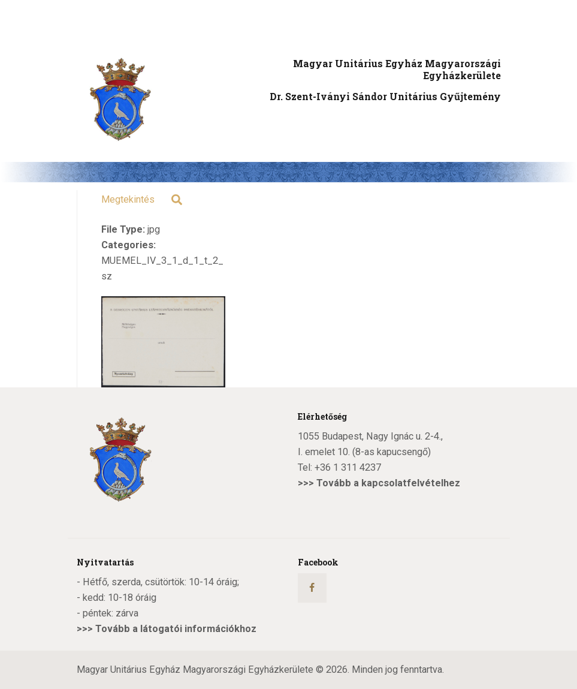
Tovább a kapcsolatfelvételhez (388, 483)
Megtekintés (128, 199)
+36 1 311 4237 (348, 467)
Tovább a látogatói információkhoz (175, 628)
